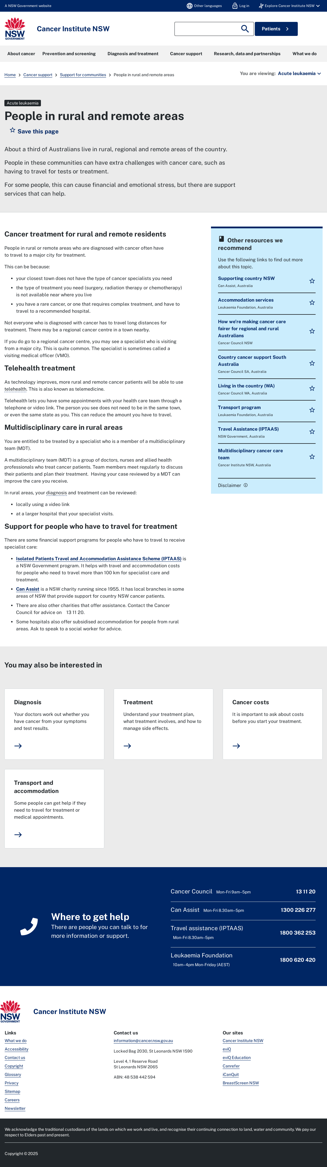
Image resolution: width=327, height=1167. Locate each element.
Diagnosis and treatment (133, 53)
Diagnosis (27, 702)
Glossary (13, 1074)
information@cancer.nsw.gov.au (143, 1040)
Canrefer (231, 1066)
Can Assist (27, 589)
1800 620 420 (298, 960)
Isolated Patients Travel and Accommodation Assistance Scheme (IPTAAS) (98, 558)
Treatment (138, 702)
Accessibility (16, 1049)
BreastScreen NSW (241, 1083)
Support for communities (83, 74)
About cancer (21, 53)
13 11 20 (306, 891)
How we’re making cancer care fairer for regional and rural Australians (252, 328)
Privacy (11, 1083)
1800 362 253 (298, 933)
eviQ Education (237, 1057)
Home (10, 74)
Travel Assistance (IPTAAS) (248, 429)
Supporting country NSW (246, 278)
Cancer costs (250, 702)
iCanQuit (231, 1074)
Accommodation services (246, 300)
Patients (276, 28)
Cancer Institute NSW (243, 1040)
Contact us (15, 1057)
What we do (305, 53)
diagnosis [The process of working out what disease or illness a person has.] (56, 492)
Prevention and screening (69, 53)
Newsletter (15, 1108)
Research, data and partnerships (247, 53)
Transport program (239, 407)
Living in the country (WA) (246, 386)
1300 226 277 (298, 910)
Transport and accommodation (36, 786)
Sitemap (12, 1091)
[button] (290, 5)
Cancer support (186, 53)
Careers (12, 1100)
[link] (245, 485)
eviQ (227, 1049)
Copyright (14, 1066)
